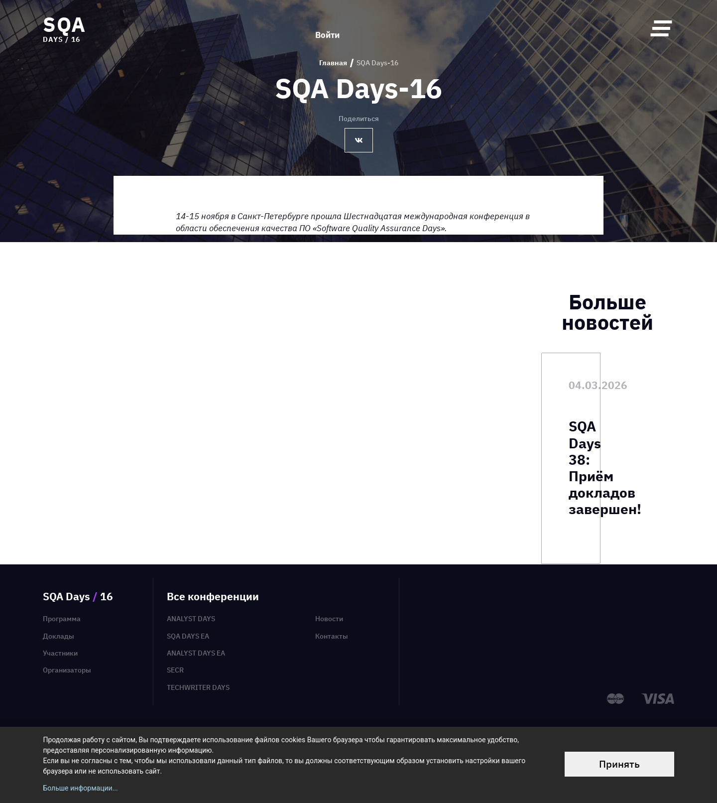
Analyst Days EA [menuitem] (196, 653)
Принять (619, 764)
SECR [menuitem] (175, 670)
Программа (62, 618)
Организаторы (67, 670)
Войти (327, 28)
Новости (329, 618)
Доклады (58, 636)
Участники (60, 653)
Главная (333, 63)
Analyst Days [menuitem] (191, 618)
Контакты (331, 636)
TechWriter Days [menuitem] (198, 687)
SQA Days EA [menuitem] (188, 636)
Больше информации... (80, 788)
